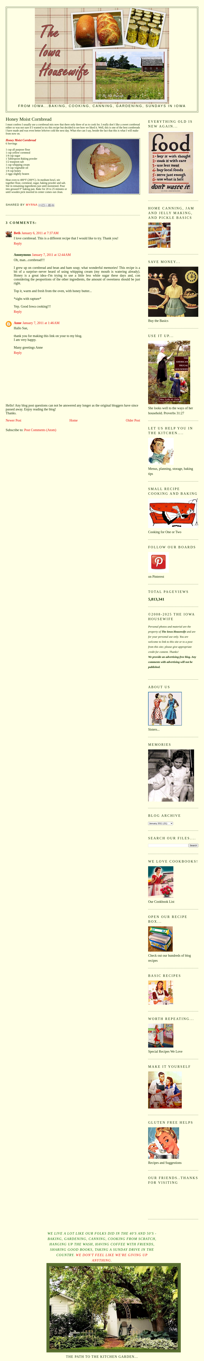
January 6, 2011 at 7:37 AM (40, 233)
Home (74, 420)
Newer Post (13, 420)
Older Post (133, 420)
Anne (18, 323)
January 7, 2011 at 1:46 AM (40, 323)
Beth (17, 233)
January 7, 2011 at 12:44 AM (51, 255)
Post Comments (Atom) (40, 430)
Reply (18, 243)
